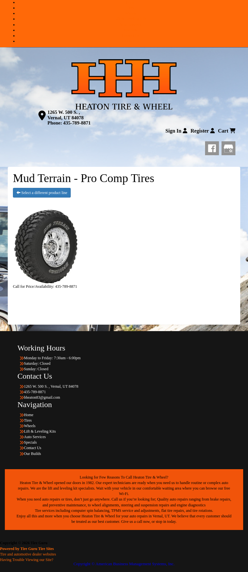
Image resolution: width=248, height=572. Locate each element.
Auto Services (130, 24)
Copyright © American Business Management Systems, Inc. (123, 563)
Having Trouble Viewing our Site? (26, 559)
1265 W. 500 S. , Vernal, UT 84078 (65, 115)
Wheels (130, 13)
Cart (226, 131)
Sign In (176, 131)
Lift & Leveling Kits (131, 18)
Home (130, 2)
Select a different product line (41, 192)
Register (203, 131)
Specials (130, 30)
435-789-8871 (77, 122)
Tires (130, 7)
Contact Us (130, 35)
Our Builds (130, 41)
